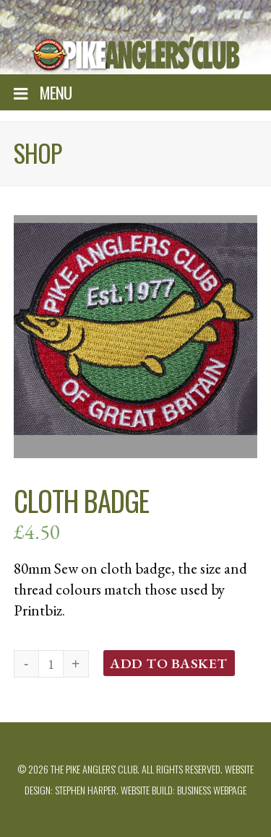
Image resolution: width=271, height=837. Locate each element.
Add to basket (169, 663)
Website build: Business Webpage (183, 789)
